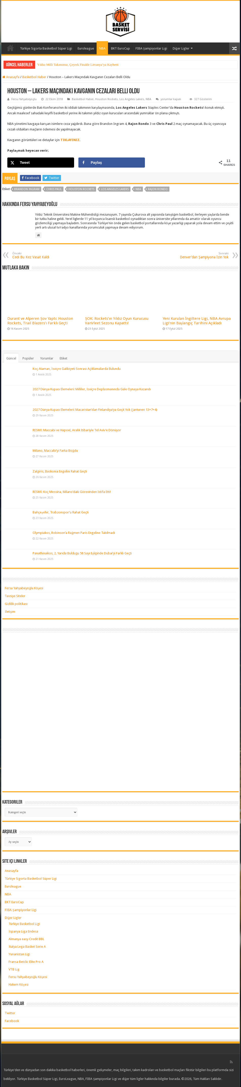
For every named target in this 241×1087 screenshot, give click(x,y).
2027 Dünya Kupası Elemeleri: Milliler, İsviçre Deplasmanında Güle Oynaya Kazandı (91, 389)
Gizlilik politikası (16, 604)
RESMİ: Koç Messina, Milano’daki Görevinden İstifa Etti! (72, 492)
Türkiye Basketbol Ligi (24, 924)
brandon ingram (26, 189)
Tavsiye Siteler (15, 596)
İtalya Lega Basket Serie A (27, 946)
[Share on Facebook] (111, 162)
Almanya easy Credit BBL (26, 939)
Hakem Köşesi (18, 984)
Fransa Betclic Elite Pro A (26, 962)
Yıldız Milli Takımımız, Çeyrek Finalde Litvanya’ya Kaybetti (77, 64)
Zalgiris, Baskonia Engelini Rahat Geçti (60, 471)
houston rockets (81, 189)
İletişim (10, 612)
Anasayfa (10, 47)
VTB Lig (14, 969)
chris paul (54, 189)
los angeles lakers (115, 189)
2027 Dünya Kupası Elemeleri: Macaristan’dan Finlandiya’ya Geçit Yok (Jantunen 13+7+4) (95, 410)
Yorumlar (46, 358)
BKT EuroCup (120, 48)
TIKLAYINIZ (69, 140)
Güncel (11, 358)
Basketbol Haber (34, 77)
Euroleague (86, 48)
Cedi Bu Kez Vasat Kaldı (38, 255)
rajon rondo (158, 189)
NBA (102, 48)
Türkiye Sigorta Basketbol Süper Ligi (46, 48)
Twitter (10, 1013)
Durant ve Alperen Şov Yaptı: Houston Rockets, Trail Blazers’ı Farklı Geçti (40, 320)
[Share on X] (40, 162)
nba (138, 189)
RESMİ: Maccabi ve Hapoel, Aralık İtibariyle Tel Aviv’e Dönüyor (77, 430)
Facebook (12, 1021)
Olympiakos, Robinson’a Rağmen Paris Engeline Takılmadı (74, 533)
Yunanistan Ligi (19, 954)
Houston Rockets (106, 99)
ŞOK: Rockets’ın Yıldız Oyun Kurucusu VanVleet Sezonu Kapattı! (116, 320)
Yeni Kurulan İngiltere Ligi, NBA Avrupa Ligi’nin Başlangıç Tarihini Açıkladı (197, 320)
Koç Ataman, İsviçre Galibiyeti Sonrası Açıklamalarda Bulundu (76, 369)
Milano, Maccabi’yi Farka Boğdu (55, 450)
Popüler (28, 358)
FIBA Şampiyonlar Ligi (151, 48)
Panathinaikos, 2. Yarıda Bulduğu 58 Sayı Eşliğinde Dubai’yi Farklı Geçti (82, 553)
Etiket (63, 358)
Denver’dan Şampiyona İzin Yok (203, 255)
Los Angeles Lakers (131, 99)
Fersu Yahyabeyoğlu (24, 99)
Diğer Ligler (181, 48)
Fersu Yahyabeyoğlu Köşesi (24, 588)
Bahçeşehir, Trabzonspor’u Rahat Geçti (60, 512)
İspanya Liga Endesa (23, 931)
